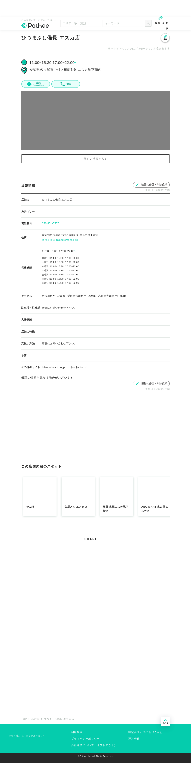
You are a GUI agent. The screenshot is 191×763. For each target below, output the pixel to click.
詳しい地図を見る (95, 158)
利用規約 (77, 732)
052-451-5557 (50, 223)
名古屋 (35, 718)
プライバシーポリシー (85, 738)
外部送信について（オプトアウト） (94, 745)
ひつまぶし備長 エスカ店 (59, 718)
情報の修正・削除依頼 (151, 185)
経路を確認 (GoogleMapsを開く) (61, 239)
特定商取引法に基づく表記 (145, 732)
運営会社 (134, 738)
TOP (24, 718)
